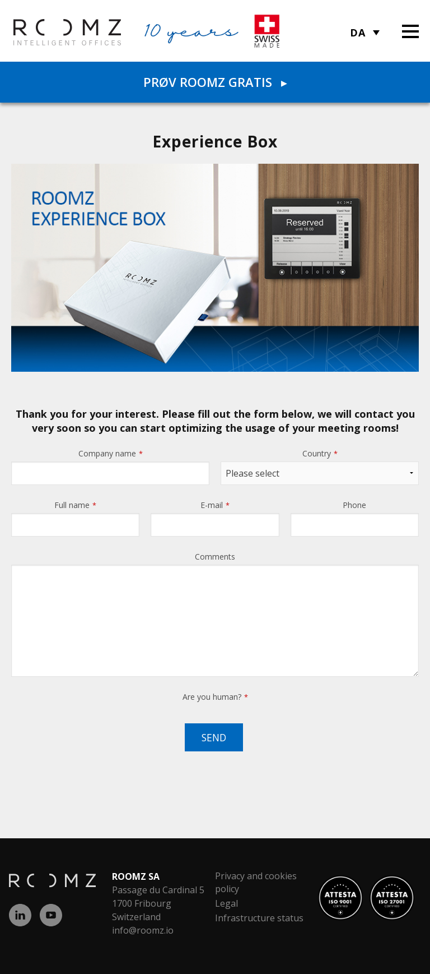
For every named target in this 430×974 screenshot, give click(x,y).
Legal (226, 903)
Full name (75, 505)
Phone (354, 505)
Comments (215, 556)
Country (320, 453)
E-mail (215, 505)
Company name (110, 453)
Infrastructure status (259, 918)
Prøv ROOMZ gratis (215, 81)
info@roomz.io (143, 930)
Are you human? (215, 696)
